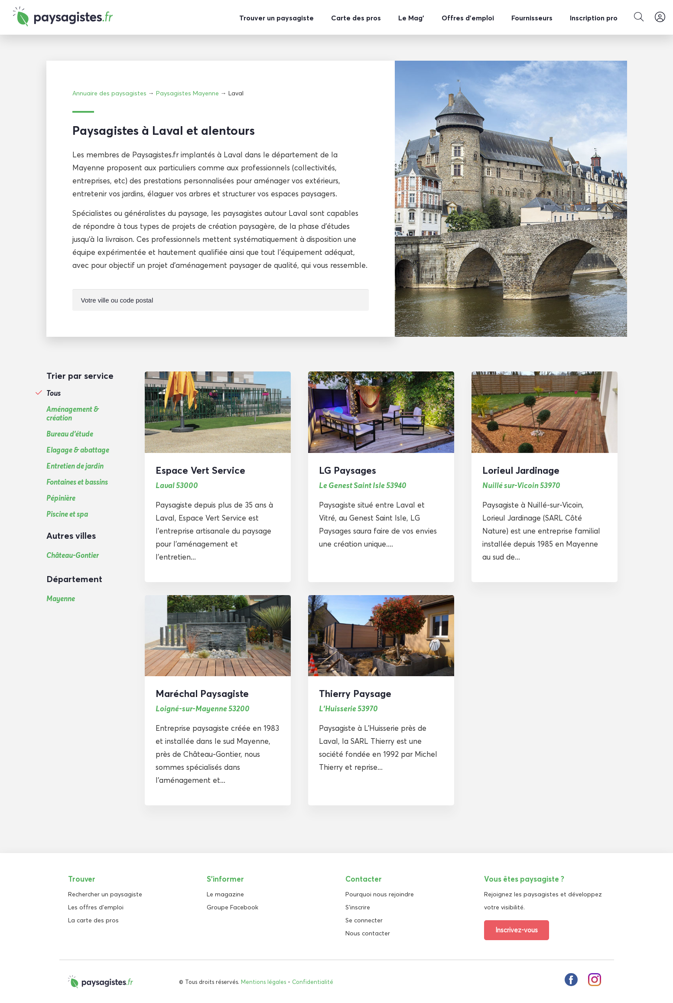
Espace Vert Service (200, 470)
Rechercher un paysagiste (105, 894)
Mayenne (60, 597)
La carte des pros (93, 920)
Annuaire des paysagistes (109, 93)
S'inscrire (357, 907)
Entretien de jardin (75, 465)
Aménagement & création (72, 413)
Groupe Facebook (232, 907)
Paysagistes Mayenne (187, 93)
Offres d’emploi (468, 17)
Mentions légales (263, 981)
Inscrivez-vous (516, 929)
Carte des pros (356, 17)
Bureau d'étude (69, 433)
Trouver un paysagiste (276, 17)
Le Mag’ (411, 17)
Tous (53, 392)
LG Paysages (347, 470)
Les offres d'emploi (96, 907)
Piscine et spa (67, 513)
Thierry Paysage (355, 693)
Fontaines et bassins (77, 481)
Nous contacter (367, 933)
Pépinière (60, 497)
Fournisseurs (532, 17)
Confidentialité (312, 981)
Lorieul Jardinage (520, 470)
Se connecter (364, 920)
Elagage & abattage (77, 449)
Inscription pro (594, 17)
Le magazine (225, 894)
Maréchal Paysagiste (202, 693)
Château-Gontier (72, 554)
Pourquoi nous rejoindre (379, 894)
